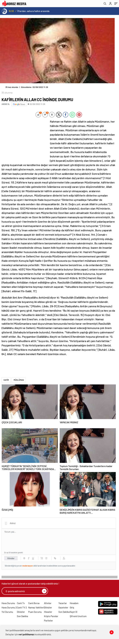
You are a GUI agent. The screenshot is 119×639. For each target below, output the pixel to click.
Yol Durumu (7, 611)
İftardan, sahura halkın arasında (33, 11)
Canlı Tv (21, 603)
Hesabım (74, 603)
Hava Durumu (8, 603)
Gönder (11, 558)
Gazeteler (63, 607)
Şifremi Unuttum (78, 616)
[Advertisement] (25, 140)
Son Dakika (22, 616)
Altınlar (47, 603)
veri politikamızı (26, 634)
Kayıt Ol (73, 611)
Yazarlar (62, 603)
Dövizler (21, 611)
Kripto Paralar (51, 616)
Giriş (72, 607)
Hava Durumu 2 (9, 607)
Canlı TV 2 (22, 607)
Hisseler (48, 611)
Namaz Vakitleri (36, 607)
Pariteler (48, 620)
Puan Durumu (35, 611)
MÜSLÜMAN (19, 380)
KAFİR (6, 380)
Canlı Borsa (34, 603)
